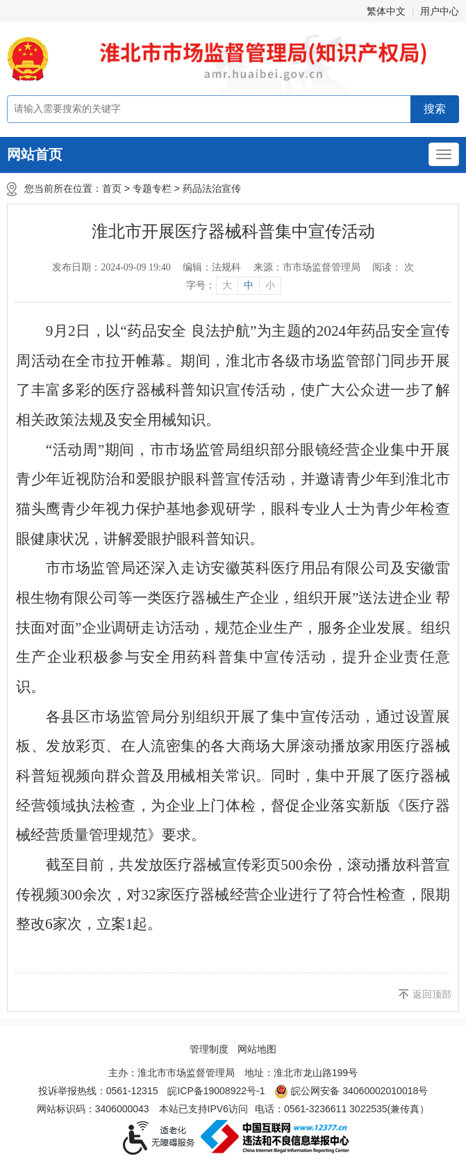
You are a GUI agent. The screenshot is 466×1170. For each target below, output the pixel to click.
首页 (112, 188)
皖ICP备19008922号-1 (216, 1090)
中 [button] (248, 285)
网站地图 (257, 1049)
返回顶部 (432, 994)
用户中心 (439, 11)
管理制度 (209, 1049)
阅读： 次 (393, 267)
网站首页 (35, 154)
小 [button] (270, 285)
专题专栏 (152, 188)
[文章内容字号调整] (233, 286)
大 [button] (227, 285)
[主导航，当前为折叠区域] (443, 154)
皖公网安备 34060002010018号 (351, 1091)
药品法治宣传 (212, 188)
